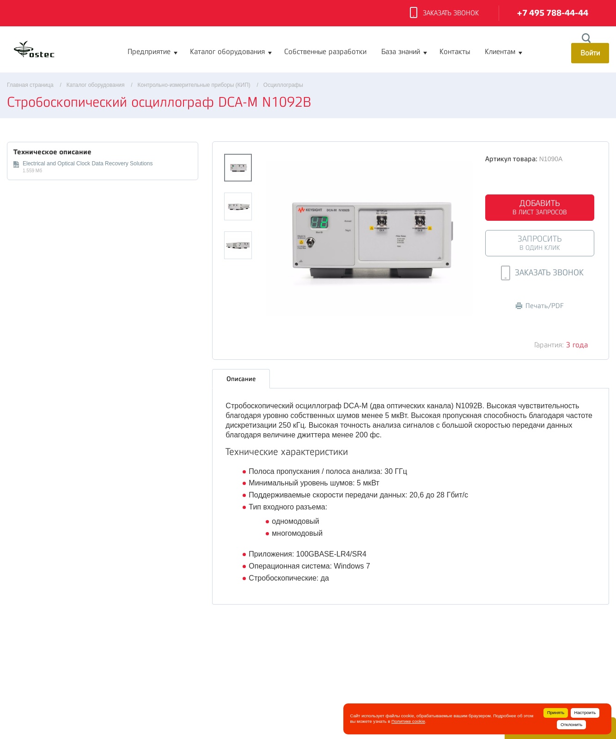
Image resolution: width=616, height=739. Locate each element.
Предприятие (149, 52)
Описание (241, 376)
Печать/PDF (540, 306)
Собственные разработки (325, 52)
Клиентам (500, 52)
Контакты (454, 52)
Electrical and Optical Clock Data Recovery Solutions (87, 163)
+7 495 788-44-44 (552, 13)
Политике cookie (408, 721)
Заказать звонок (444, 13)
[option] (369, 239)
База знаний (400, 52)
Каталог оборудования (227, 52)
